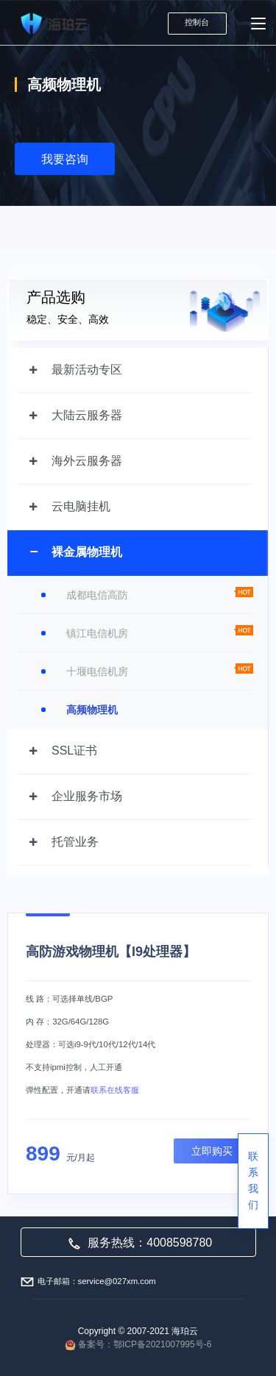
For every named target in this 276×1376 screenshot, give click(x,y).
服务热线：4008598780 (140, 1242)
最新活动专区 (87, 369)
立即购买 (212, 1151)
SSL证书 (74, 750)
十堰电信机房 (97, 671)
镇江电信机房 (97, 633)
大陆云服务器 (87, 415)
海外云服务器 (87, 460)
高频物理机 (92, 710)
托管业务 (75, 841)
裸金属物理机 (87, 552)
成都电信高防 (97, 595)
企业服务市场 (87, 796)
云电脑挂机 (81, 506)
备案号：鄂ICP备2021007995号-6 (144, 1344)
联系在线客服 (115, 1090)
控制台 (197, 22)
